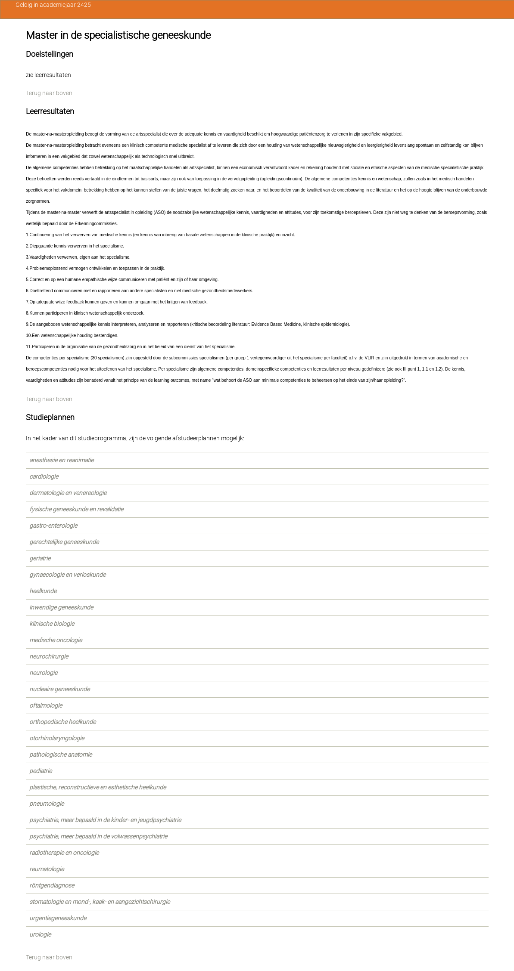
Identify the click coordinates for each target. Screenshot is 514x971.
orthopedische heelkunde (62, 721)
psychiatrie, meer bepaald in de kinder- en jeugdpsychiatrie (105, 819)
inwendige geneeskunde (61, 607)
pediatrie (40, 770)
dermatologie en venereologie (67, 492)
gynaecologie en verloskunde (67, 574)
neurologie (43, 672)
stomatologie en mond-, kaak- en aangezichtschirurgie (99, 901)
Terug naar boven (49, 93)
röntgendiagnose (51, 885)
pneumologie (46, 803)
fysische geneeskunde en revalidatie (76, 509)
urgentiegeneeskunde (57, 918)
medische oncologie (55, 640)
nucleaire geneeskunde (59, 689)
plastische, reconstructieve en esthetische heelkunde (97, 787)
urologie (40, 934)
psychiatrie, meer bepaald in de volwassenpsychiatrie (98, 836)
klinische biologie (51, 623)
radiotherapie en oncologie (64, 852)
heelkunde (42, 591)
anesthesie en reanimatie (61, 460)
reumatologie (46, 869)
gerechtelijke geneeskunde (64, 541)
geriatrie (39, 558)
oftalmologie (45, 705)
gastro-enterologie (53, 525)
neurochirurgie (48, 656)
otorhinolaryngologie (56, 738)
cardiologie (43, 476)
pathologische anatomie (60, 754)
